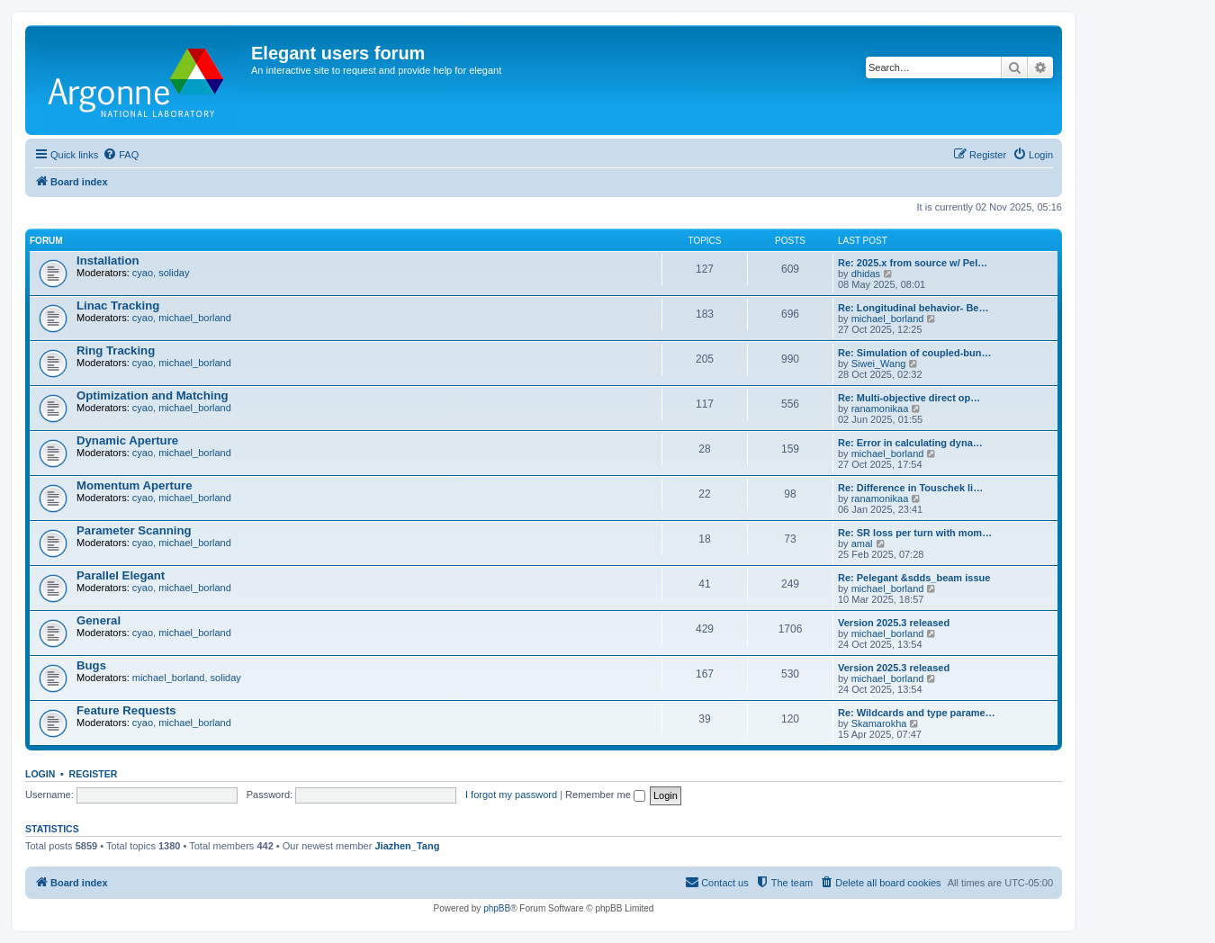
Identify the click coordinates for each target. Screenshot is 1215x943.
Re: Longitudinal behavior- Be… (913, 307)
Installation (108, 260)
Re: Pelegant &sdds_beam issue (914, 577)
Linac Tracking (117, 305)
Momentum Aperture (134, 485)
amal (862, 543)
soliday (173, 272)
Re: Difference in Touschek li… (910, 487)
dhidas (865, 273)
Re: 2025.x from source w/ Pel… (912, 262)
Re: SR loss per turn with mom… (915, 532)
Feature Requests (126, 710)
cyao (142, 272)
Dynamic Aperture (127, 440)
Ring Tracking (115, 350)
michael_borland (194, 317)
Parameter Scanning (134, 530)
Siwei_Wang (878, 363)
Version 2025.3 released (894, 622)
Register (93, 773)
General (98, 620)
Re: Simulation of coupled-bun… (915, 352)
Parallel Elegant (120, 575)
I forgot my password (511, 794)
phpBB (496, 908)
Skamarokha (879, 723)
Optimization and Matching (152, 395)
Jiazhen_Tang (406, 845)
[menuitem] (121, 155)
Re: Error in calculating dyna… (910, 442)
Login (40, 773)
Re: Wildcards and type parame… (916, 712)
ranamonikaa (880, 408)
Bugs (91, 665)
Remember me (605, 794)
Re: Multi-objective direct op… (909, 397)
